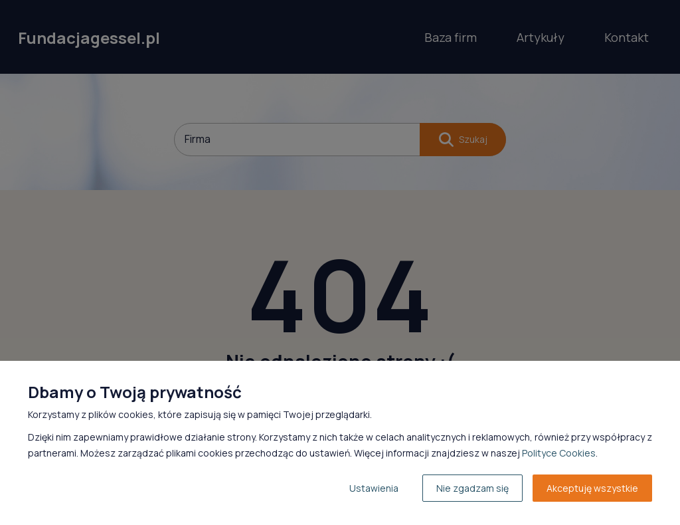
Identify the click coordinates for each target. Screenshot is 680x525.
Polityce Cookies (559, 453)
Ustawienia (373, 488)
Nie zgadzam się (472, 488)
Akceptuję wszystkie (592, 488)
